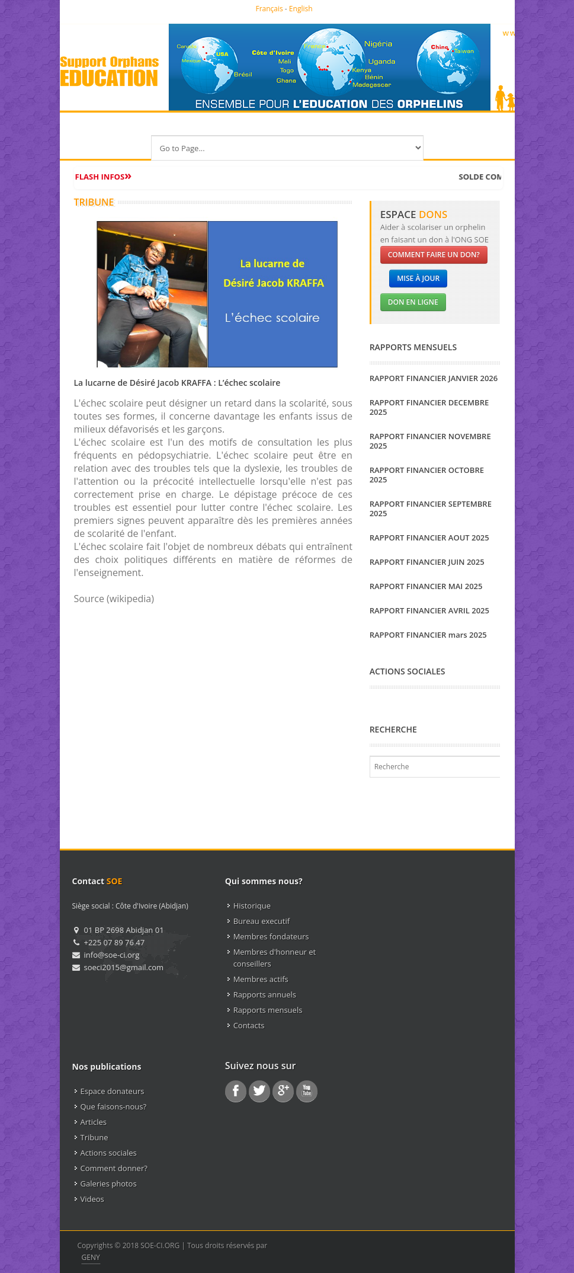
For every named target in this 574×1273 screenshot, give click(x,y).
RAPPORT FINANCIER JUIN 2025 (427, 561)
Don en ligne (413, 302)
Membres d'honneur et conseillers (274, 957)
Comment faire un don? (434, 255)
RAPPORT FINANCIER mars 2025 (428, 634)
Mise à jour (418, 278)
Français (269, 9)
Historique (252, 905)
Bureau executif (261, 921)
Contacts (249, 1025)
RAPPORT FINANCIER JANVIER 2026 (434, 378)
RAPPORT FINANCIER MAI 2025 (426, 586)
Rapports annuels (264, 994)
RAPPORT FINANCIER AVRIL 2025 (429, 610)
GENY (91, 1257)
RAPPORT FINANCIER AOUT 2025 (429, 537)
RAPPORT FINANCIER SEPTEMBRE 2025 (431, 508)
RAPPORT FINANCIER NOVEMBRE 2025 (430, 441)
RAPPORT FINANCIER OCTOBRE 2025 (427, 475)
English (301, 9)
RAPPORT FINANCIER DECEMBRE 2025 (429, 407)
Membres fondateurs (271, 936)
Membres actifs (260, 979)
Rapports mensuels (268, 1010)
